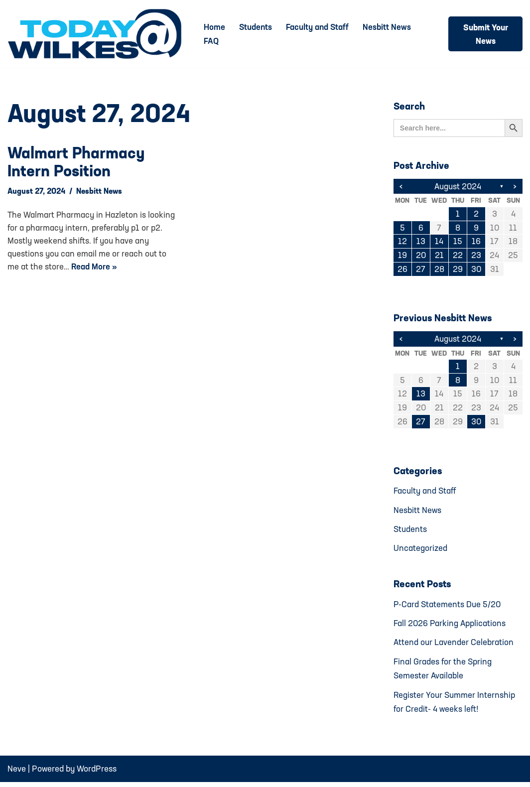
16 (476, 242)
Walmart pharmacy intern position (76, 162)
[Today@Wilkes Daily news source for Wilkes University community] (97, 34)
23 (476, 256)
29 (458, 270)
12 (402, 242)
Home (214, 27)
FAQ (211, 41)
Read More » (94, 266)
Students (256, 27)
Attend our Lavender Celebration (454, 646)
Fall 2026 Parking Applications (450, 626)
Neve (16, 773)
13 (420, 242)
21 (439, 256)
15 (457, 242)
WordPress (97, 773)
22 (458, 256)
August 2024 (458, 186)
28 (439, 270)
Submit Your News (485, 34)
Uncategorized (420, 550)
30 (476, 270)
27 (420, 270)
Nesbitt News (389, 27)
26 (402, 270)
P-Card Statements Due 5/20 (448, 607)
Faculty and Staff (319, 27)
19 (402, 256)
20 (420, 256)
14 (439, 242)
